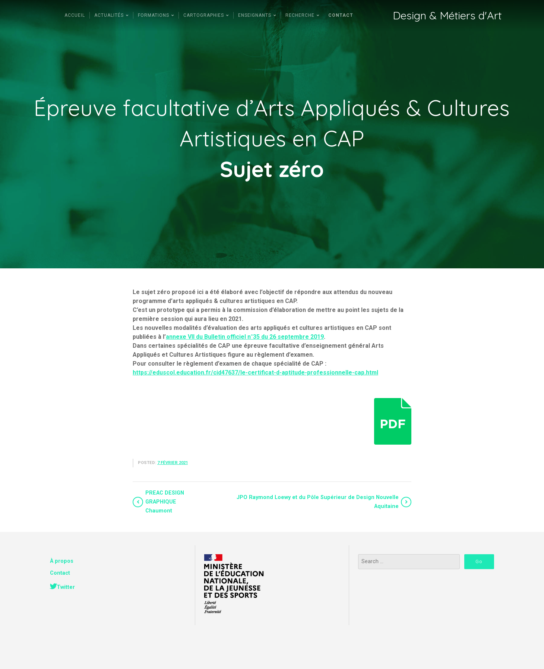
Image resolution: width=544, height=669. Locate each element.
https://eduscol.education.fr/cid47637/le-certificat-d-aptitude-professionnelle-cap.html (255, 372)
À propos (61, 561)
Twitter (66, 587)
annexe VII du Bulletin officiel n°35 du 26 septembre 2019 (245, 336)
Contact (60, 573)
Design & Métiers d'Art (447, 15)
